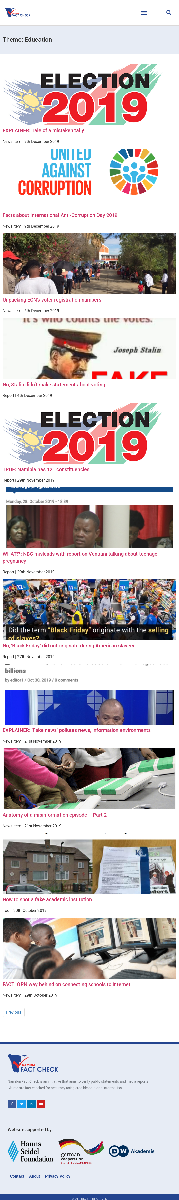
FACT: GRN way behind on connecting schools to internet (66, 984)
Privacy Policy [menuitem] (57, 1176)
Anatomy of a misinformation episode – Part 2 (55, 815)
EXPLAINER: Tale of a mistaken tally (43, 130)
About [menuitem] (34, 1176)
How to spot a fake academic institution (47, 899)
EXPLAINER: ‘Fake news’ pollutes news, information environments (77, 730)
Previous (13, 1012)
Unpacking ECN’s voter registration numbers (52, 300)
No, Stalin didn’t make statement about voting (54, 384)
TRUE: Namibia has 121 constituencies (46, 469)
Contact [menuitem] (17, 1176)
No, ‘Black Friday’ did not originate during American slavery (68, 646)
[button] (144, 13)
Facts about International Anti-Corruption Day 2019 (60, 215)
